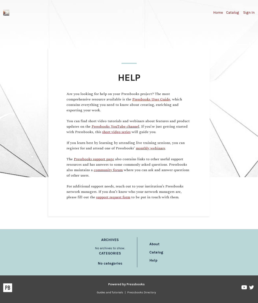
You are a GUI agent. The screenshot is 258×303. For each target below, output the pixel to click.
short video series (116, 132)
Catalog (232, 12)
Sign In (249, 12)
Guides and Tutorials (110, 292)
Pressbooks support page (94, 159)
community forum (108, 170)
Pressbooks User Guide (151, 99)
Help (153, 260)
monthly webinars (150, 148)
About (154, 244)
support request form (113, 197)
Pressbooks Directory (141, 292)
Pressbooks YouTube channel (115, 126)
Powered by (126, 284)
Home (218, 12)
